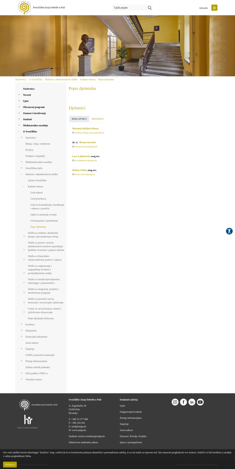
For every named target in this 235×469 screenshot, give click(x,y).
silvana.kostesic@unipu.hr (86, 146)
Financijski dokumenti (36, 336)
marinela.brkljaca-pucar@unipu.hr (89, 133)
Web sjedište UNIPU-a (36, 373)
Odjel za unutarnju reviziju (43, 214)
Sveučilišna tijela (33, 168)
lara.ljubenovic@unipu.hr (86, 160)
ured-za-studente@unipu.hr (91, 436)
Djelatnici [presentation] (79, 119)
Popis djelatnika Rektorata (41, 318)
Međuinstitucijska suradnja (38, 162)
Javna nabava (32, 343)
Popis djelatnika (106, 79)
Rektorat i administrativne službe (61, 79)
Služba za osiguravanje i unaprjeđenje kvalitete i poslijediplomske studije (40, 269)
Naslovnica (20, 79)
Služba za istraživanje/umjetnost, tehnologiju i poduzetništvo (44, 281)
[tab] (79, 119)
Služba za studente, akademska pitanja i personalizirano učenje (43, 235)
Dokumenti (30, 330)
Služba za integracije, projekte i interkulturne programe (43, 291)
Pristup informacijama (36, 361)
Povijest (29, 150)
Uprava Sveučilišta (37, 180)
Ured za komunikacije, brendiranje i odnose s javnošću (47, 207)
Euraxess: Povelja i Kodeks (133, 436)
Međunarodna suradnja (35, 125)
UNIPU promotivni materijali (39, 355)
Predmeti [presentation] (98, 119)
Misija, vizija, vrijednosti (37, 143)
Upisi (26, 101)
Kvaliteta (29, 324)
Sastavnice (30, 137)
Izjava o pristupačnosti (131, 442)
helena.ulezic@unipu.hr (85, 174)
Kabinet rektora (88, 79)
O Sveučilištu (35, 79)
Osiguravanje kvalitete (131, 412)
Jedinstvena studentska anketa (83, 442)
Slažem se (10, 464)
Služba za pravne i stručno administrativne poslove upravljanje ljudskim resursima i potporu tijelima (46, 246)
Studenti (27, 119)
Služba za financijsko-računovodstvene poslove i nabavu (45, 258)
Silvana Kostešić (87, 142)
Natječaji (29, 349)
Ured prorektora (38, 198)
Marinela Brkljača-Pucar (85, 128)
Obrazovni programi (34, 107)
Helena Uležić (79, 170)
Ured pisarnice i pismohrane (44, 220)
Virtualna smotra (33, 379)
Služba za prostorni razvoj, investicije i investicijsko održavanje (45, 301)
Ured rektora (36, 192)
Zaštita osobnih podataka (37, 367)
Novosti (27, 95)
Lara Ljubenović (81, 156)
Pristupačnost (229, 231)
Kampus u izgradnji (35, 156)
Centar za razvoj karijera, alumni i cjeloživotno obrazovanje (44, 310)
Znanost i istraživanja (34, 113)
